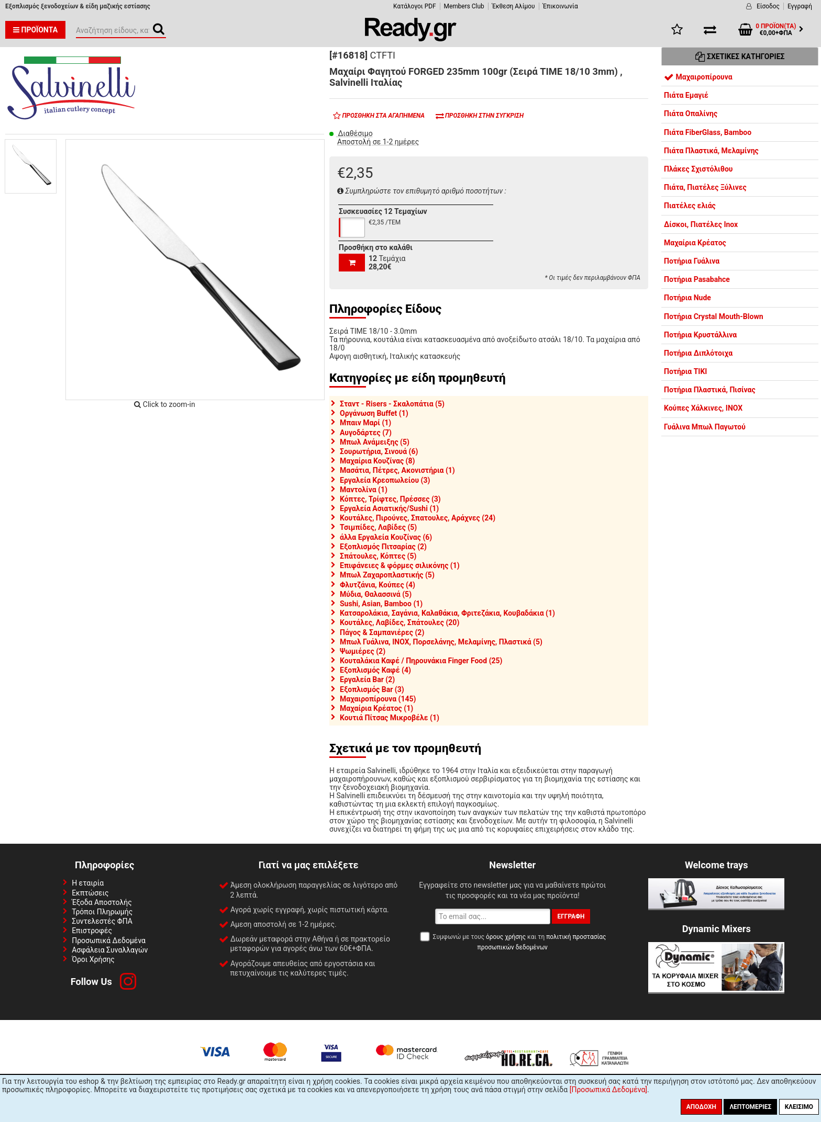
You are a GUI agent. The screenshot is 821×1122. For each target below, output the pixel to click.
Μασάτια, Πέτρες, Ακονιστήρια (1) (397, 470)
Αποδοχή (701, 1106)
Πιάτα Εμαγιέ (686, 95)
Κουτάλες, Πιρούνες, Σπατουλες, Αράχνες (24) (417, 518)
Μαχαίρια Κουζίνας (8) (377, 461)
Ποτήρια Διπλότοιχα (698, 353)
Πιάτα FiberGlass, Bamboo (707, 132)
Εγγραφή (799, 6)
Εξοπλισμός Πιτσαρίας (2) (383, 546)
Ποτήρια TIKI (685, 371)
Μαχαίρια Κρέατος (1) (376, 708)
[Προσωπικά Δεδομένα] (608, 1089)
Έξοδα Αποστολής (102, 902)
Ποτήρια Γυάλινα (691, 261)
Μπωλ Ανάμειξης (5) (374, 442)
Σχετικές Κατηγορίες (740, 56)
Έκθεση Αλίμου (513, 6)
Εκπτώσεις (90, 893)
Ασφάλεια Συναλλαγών (110, 950)
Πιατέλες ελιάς (690, 205)
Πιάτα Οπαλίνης (690, 113)
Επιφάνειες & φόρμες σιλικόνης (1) (400, 565)
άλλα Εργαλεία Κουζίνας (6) (386, 537)
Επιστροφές (92, 930)
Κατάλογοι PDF (414, 6)
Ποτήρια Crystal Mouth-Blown (713, 316)
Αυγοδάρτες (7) (366, 432)
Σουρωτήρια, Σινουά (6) (379, 451)
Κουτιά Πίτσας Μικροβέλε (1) (389, 717)
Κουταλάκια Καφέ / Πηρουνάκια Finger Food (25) (421, 660)
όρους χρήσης (506, 936)
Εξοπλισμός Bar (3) (372, 689)
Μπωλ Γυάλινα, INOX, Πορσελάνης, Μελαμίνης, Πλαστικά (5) (441, 642)
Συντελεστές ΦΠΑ (102, 921)
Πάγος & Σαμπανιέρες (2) (382, 632)
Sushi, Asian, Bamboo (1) (381, 603)
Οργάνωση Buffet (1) (374, 413)
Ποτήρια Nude (687, 297)
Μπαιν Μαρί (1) (365, 422)
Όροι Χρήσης (93, 959)
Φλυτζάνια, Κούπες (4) (377, 585)
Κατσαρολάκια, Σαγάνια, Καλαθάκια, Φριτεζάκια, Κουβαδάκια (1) (447, 613)
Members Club (464, 6)
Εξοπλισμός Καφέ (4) (375, 670)
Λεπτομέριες (750, 1106)
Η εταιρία (88, 883)
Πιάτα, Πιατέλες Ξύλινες (705, 187)
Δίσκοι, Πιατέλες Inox (701, 224)
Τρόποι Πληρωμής (102, 912)
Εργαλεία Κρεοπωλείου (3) (385, 480)
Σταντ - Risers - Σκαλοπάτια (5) (392, 404)
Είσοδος (768, 6)
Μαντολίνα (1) (363, 489)
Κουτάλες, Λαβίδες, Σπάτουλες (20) (399, 622)
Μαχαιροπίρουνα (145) (378, 699)
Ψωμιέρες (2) (362, 651)
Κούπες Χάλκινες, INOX (703, 408)
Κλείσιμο (799, 1106)
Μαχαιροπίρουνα (698, 77)
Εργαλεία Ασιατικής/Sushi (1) (389, 508)
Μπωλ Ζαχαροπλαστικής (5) (387, 575)
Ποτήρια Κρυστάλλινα (700, 335)
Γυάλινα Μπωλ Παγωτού (705, 427)
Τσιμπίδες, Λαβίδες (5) (378, 527)
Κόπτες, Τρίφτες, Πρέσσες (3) (390, 499)
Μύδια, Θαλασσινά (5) (376, 594)
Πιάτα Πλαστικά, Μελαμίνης (711, 150)
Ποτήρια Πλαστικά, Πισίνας (710, 390)
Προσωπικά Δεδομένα (109, 940)
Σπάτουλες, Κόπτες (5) (378, 556)
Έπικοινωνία (560, 6)
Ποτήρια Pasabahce (697, 279)
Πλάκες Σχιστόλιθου (698, 169)
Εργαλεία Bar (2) (367, 679)
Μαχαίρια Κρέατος (695, 243)
